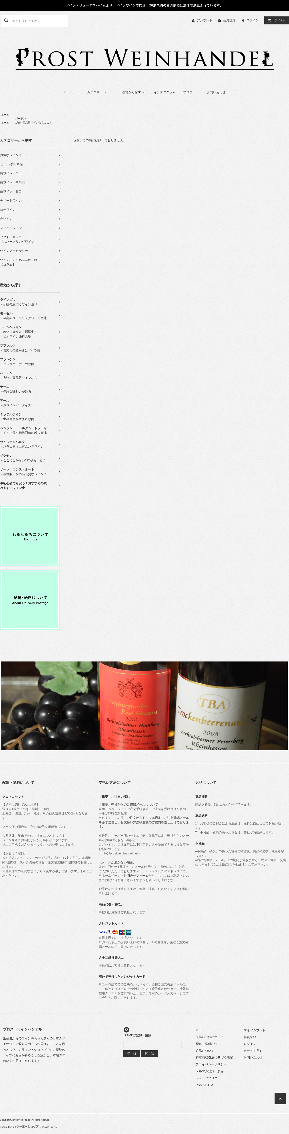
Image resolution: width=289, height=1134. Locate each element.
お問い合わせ (216, 92)
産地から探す (134, 92)
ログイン (252, 20)
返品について (205, 1051)
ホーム (68, 92)
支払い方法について (210, 1037)
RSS (199, 1085)
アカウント (204, 20)
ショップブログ (206, 1078)
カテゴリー (97, 92)
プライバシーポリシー (211, 1064)
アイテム (275, 20)
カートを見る (253, 1051)
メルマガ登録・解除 (210, 1071)
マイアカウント (254, 1030)
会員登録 (229, 20)
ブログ (188, 92)
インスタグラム (165, 92)
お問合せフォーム (136, 875)
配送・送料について (210, 1044)
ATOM (208, 1085)
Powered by (28, 1127)
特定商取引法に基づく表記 (214, 1057)
